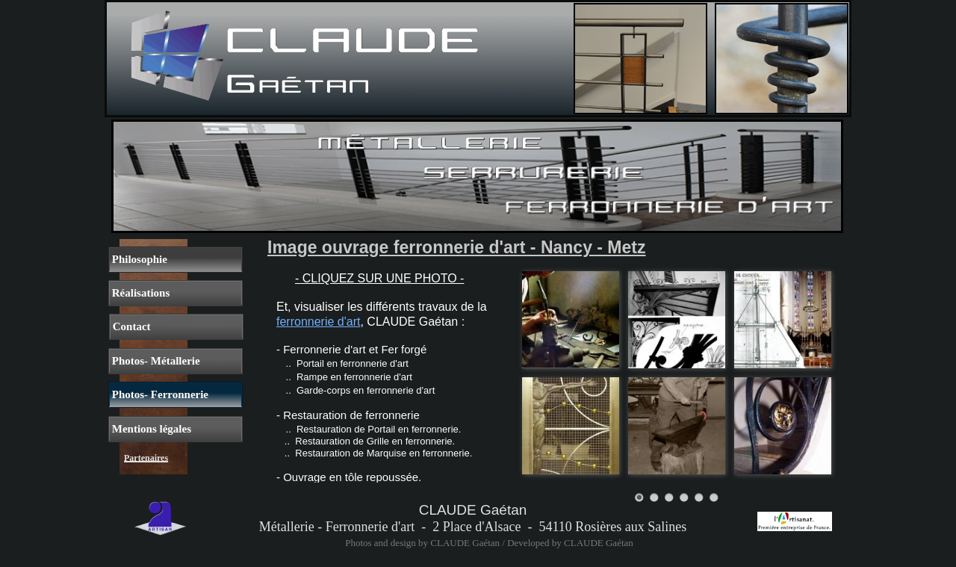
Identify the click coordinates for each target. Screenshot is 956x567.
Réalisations (139, 293)
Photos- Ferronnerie (158, 394)
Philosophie (138, 259)
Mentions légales (150, 429)
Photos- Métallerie (154, 361)
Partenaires (146, 458)
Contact (130, 326)
